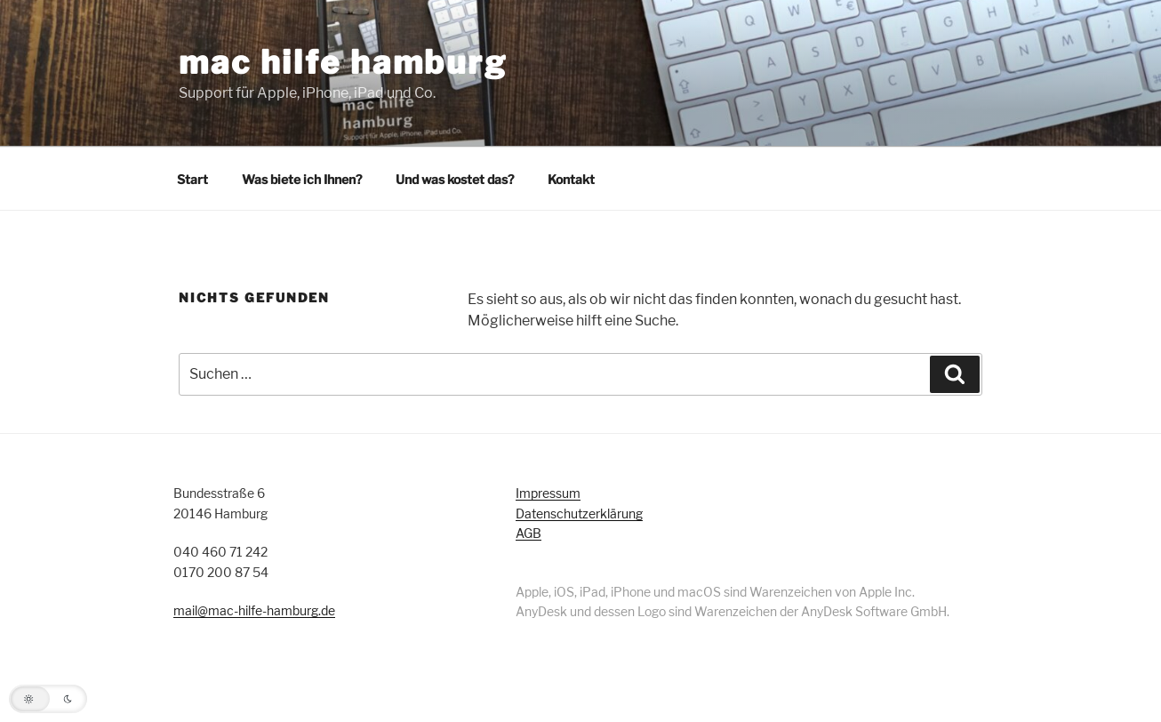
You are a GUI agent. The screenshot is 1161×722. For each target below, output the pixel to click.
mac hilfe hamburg (343, 62)
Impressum (548, 493)
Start (192, 179)
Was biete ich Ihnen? (302, 179)
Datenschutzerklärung (579, 513)
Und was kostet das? (455, 179)
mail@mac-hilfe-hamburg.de (254, 610)
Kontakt (571, 179)
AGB (528, 533)
